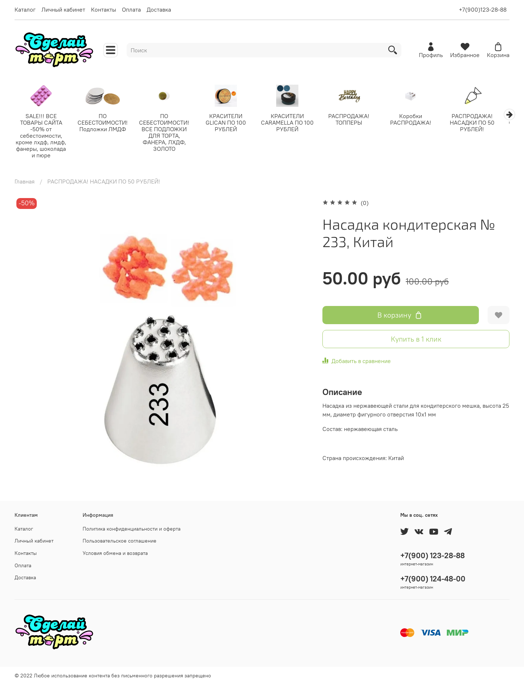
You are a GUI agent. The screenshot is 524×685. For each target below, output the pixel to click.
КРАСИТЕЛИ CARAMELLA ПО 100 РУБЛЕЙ (293, 123)
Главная (25, 181)
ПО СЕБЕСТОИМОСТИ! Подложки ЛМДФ (105, 123)
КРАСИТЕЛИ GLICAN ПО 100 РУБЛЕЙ (230, 123)
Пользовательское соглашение (119, 541)
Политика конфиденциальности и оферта (131, 528)
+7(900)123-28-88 (483, 9)
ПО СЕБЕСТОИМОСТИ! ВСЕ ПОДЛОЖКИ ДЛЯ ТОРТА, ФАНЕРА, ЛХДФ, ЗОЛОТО (168, 133)
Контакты (103, 9)
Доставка (159, 9)
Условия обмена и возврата (115, 553)
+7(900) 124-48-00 (432, 579)
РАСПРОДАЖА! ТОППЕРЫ (356, 119)
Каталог (25, 9)
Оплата (131, 9)
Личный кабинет (63, 9)
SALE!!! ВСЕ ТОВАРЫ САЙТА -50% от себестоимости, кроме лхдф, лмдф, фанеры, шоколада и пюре (41, 136)
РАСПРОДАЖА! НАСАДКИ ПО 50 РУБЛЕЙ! (482, 123)
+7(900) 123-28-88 (432, 555)
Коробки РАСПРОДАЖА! (419, 119)
